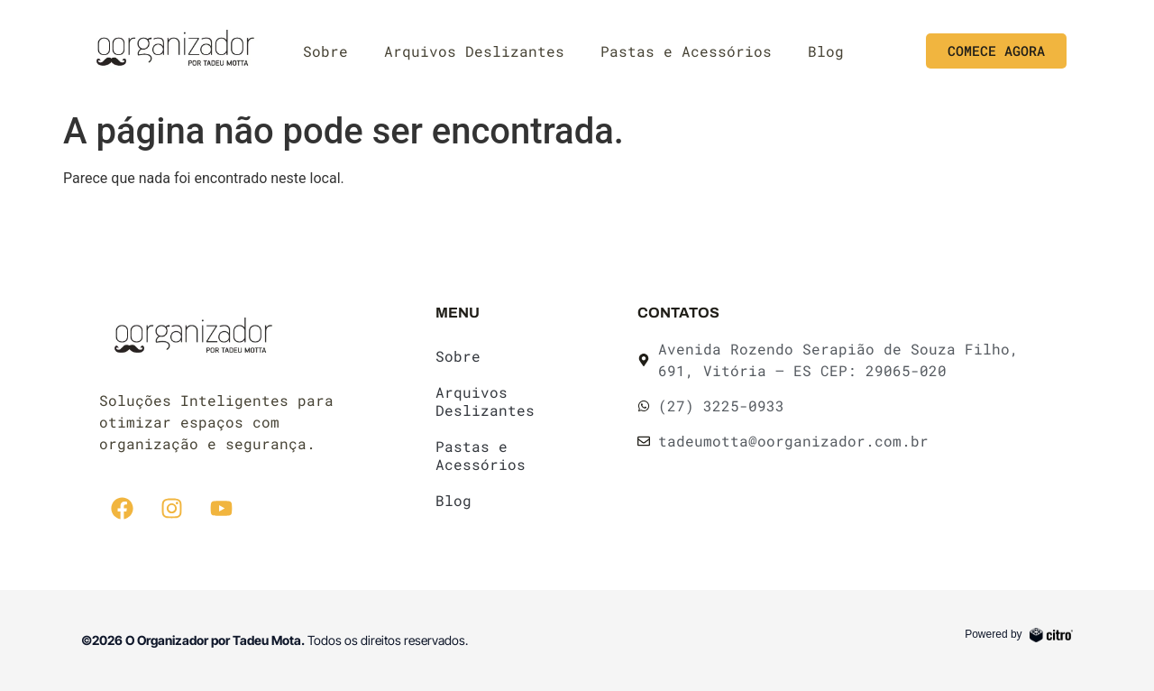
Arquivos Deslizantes (474, 50)
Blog (826, 50)
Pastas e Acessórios (686, 50)
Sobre (325, 50)
